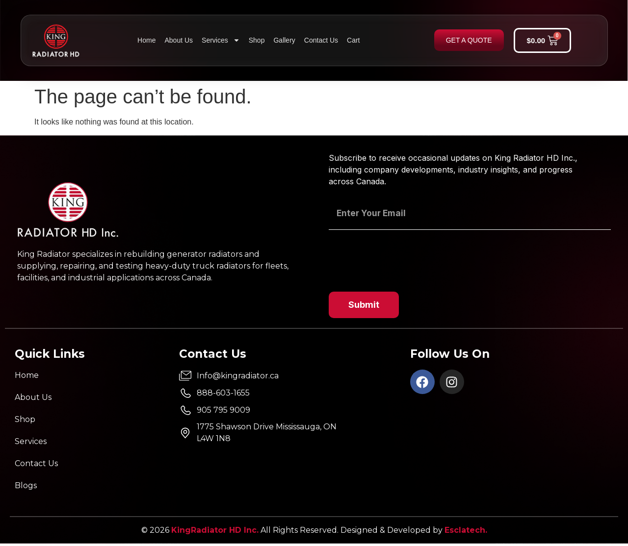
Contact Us (321, 40)
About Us (178, 40)
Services (221, 40)
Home (146, 40)
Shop (257, 40)
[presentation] (403, 256)
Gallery (284, 40)
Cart (353, 40)
